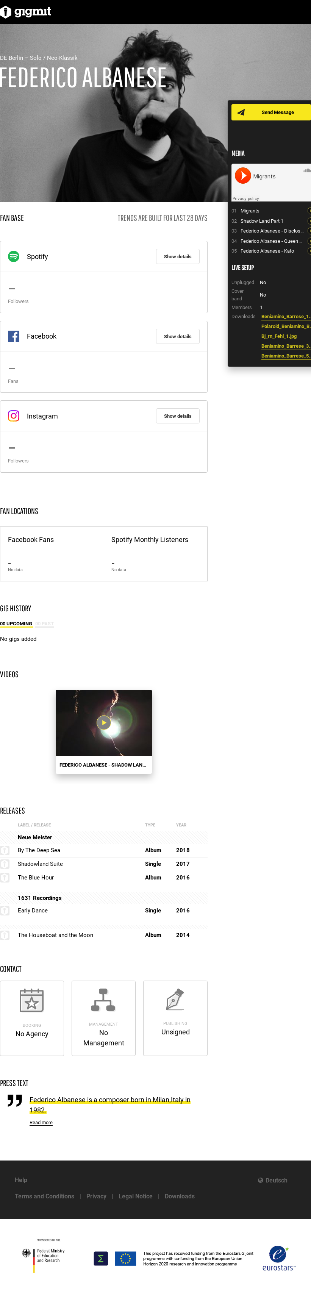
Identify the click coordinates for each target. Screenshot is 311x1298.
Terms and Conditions (44, 1196)
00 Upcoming (16, 623)
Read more (41, 1122)
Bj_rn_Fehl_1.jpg (279, 336)
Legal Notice (136, 1196)
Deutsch (277, 1180)
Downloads (180, 1196)
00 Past (44, 623)
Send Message (278, 112)
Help (21, 1180)
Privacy (96, 1196)
